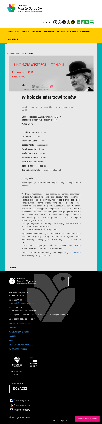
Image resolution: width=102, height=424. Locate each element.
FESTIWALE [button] (49, 32)
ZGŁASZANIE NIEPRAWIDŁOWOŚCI (21, 345)
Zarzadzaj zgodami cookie (87, 419)
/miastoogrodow (20, 400)
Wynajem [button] (84, 32)
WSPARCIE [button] (13, 39)
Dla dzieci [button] (72, 32)
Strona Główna (13, 53)
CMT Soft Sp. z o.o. (60, 420)
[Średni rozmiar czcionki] (46, 22)
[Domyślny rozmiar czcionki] (44, 22)
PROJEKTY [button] (36, 32)
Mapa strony (16, 383)
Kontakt (14, 375)
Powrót (12, 268)
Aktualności (27, 53)
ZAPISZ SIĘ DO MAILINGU (18, 349)
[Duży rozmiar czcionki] (49, 22)
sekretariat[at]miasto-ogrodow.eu (21, 303)
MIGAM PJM (13, 336)
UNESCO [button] (25, 32)
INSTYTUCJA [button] (13, 32)
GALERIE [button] (61, 32)
